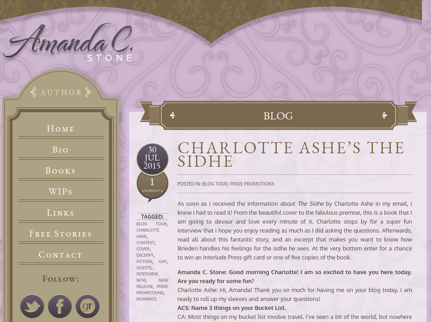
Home (61, 128)
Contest (146, 242)
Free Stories (60, 233)
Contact (60, 254)
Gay (163, 261)
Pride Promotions (252, 183)
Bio (60, 149)
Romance (147, 299)
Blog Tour (152, 223)
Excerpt (145, 255)
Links (61, 212)
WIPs (60, 191)
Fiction (144, 261)
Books (60, 170)
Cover (143, 248)
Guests (144, 267)
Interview (147, 273)
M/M (141, 280)
